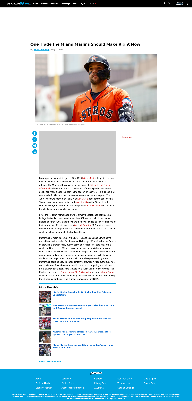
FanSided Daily (43, 383)
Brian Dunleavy (41, 49)
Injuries (84, 4)
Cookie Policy (150, 383)
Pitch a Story (67, 383)
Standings (65, 4)
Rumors (44, 4)
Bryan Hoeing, (67, 272)
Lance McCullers (93, 205)
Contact (98, 378)
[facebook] (164, 3)
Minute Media (22, 394)
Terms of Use (123, 383)
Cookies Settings (125, 387)
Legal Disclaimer (44, 387)
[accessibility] (187, 3)
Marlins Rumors (54, 361)
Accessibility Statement (72, 387)
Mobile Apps (150, 378)
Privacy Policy (101, 383)
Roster (75, 4)
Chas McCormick (82, 225)
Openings (66, 378)
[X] (169, 3)
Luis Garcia (82, 198)
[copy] (34, 151)
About (38, 378)
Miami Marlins (89, 178)
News (35, 4)
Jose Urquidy (81, 202)
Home (42, 361)
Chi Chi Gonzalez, (83, 272)
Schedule (54, 4)
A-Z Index (99, 387)
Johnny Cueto (107, 272)
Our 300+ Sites (124, 378)
